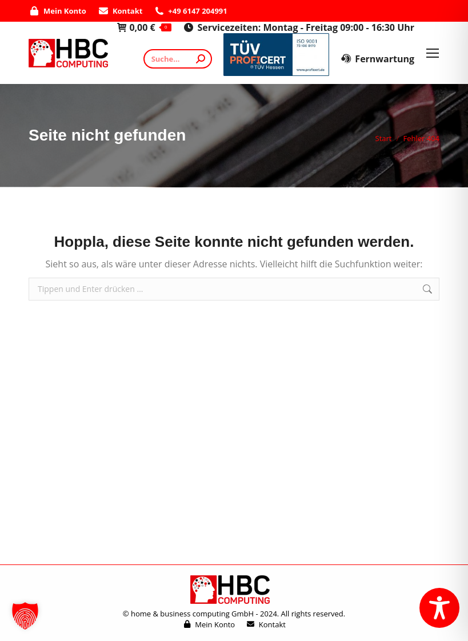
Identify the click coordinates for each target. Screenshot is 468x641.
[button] (25, 616)
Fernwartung (377, 59)
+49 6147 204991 (190, 11)
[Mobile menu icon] (432, 53)
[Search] (177, 59)
